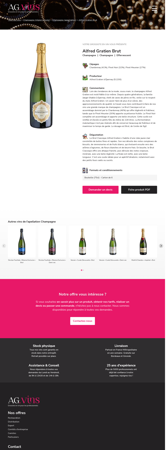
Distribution (13, 421)
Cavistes (12, 433)
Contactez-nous (82, 321)
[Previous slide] (4, 246)
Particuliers (13, 437)
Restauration (14, 417)
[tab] (81, 270)
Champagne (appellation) (64, 20)
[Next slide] (161, 246)
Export (11, 425)
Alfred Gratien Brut (88, 20)
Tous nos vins (14, 20)
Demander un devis (100, 189)
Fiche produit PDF (139, 189)
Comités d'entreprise (18, 429)
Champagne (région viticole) (36, 20)
